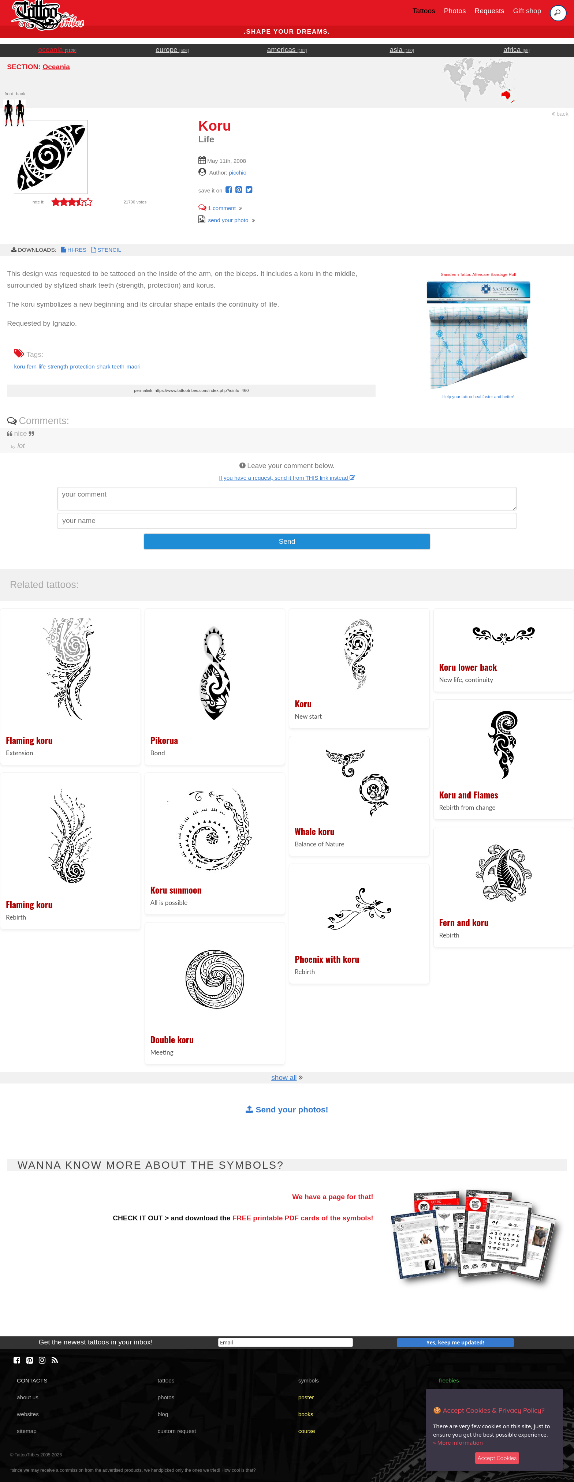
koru (19, 366)
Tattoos (424, 11)
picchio (237, 172)
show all (284, 1077)
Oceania (56, 67)
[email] (285, 1342)
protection (82, 366)
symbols (308, 1380)
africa (516, 49)
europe (172, 49)
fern (32, 366)
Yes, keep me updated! (455, 1342)
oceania (57, 49)
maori (133, 366)
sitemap (27, 1431)
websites (28, 1414)
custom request (176, 1431)
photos (165, 1397)
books (305, 1414)
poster (306, 1397)
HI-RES (73, 250)
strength (58, 366)
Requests (489, 11)
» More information (458, 1442)
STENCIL (105, 250)
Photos (455, 11)
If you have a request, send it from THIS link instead (287, 478)
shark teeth (110, 366)
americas (287, 49)
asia (402, 49)
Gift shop (527, 11)
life (42, 366)
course (306, 1431)
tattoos (165, 1380)
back (560, 114)
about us (27, 1397)
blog (162, 1414)
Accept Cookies (497, 1458)
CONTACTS (32, 1380)
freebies (449, 1380)
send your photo (223, 220)
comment (217, 208)
